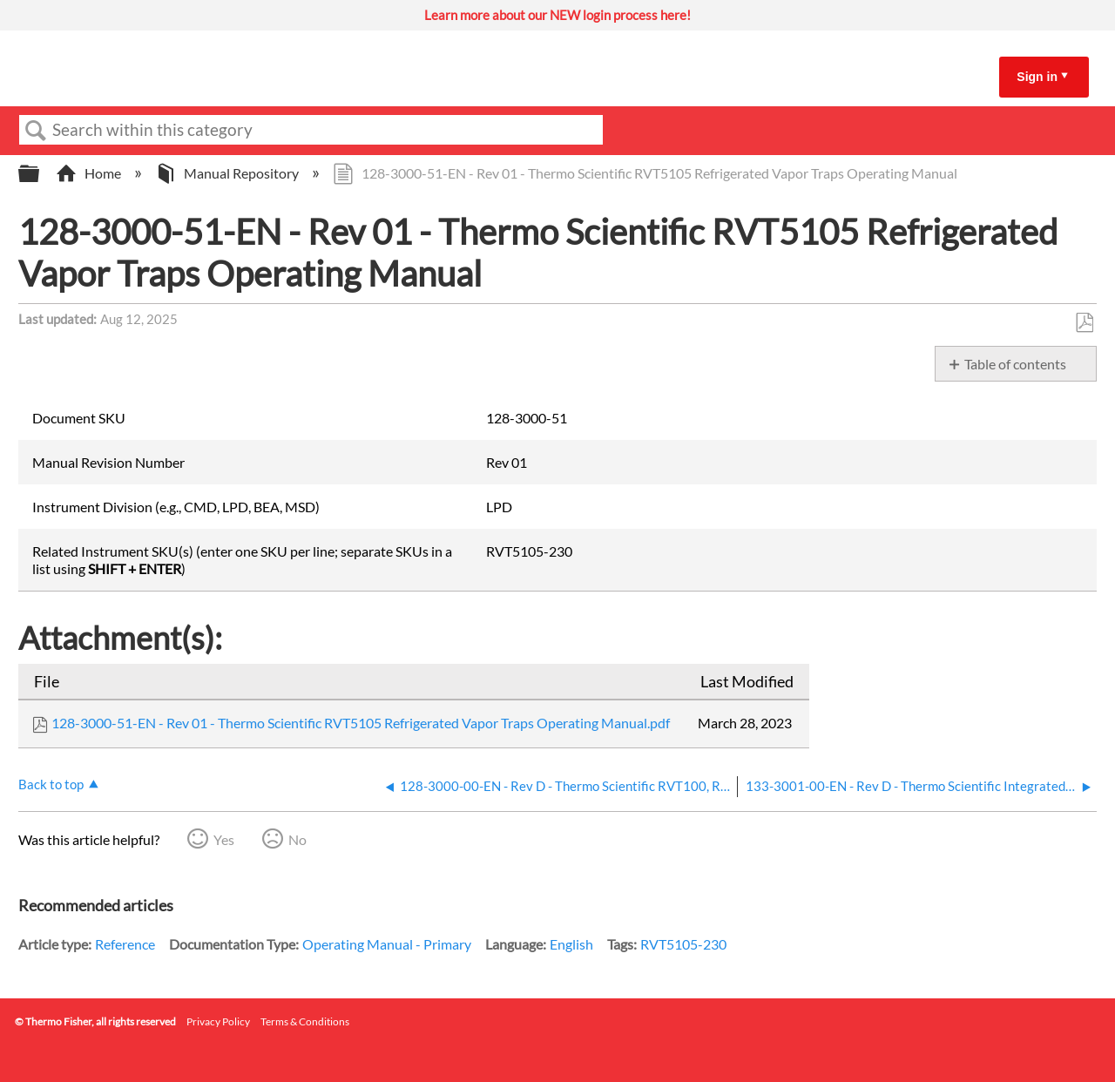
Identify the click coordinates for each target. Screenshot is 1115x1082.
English (571, 944)
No (297, 839)
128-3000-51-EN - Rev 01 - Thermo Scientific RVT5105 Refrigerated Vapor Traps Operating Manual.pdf (360, 722)
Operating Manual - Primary (386, 944)
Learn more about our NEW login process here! (557, 15)
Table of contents (1015, 363)
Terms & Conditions (304, 1021)
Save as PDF (1084, 323)
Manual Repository (228, 173)
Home (90, 173)
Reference (125, 944)
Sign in (1037, 77)
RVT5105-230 (683, 944)
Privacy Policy (218, 1021)
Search (35, 130)
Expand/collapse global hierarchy (40, 173)
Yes (223, 839)
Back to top (51, 784)
